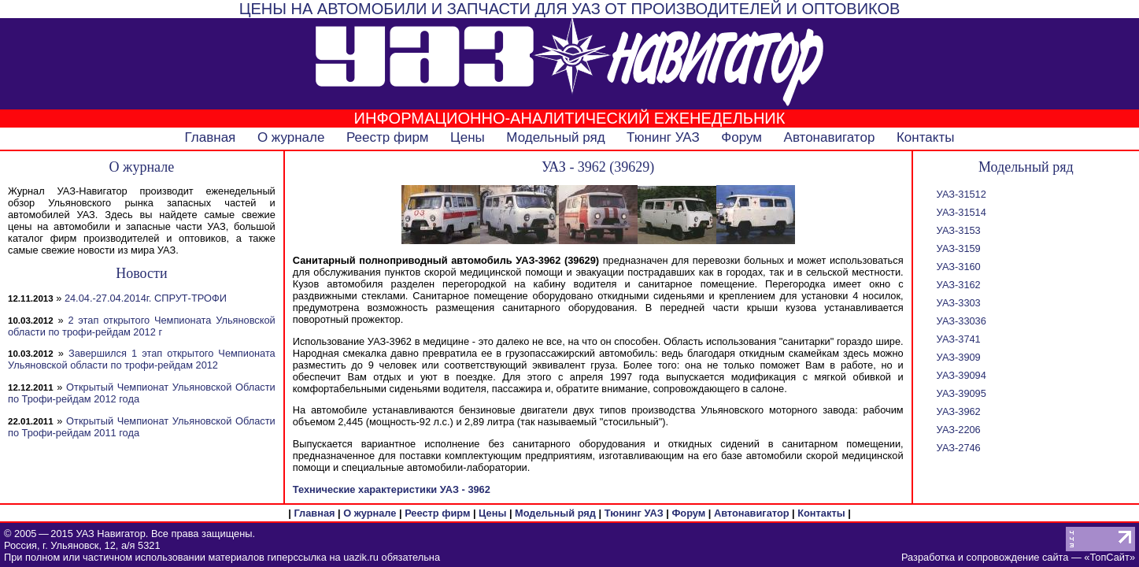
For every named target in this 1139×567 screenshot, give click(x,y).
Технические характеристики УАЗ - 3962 (391, 489)
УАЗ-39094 (961, 375)
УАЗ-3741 (959, 339)
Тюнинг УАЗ (663, 137)
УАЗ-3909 (959, 357)
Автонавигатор (829, 137)
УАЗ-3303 (959, 303)
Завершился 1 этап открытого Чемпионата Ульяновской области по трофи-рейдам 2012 (142, 359)
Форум (741, 137)
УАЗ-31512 (961, 194)
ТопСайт (1109, 557)
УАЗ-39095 (961, 393)
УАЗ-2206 (959, 429)
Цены (467, 137)
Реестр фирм (387, 137)
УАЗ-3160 (959, 266)
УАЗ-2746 (959, 448)
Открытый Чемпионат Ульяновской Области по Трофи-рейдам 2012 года (142, 393)
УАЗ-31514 (961, 212)
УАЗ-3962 (959, 411)
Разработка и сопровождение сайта (984, 557)
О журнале (291, 137)
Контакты (925, 137)
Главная (210, 137)
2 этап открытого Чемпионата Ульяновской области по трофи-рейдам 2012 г (142, 326)
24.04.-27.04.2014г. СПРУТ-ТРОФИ (146, 298)
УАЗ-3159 (959, 248)
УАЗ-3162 (959, 285)
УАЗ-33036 (961, 321)
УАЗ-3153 (959, 230)
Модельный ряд (555, 137)
